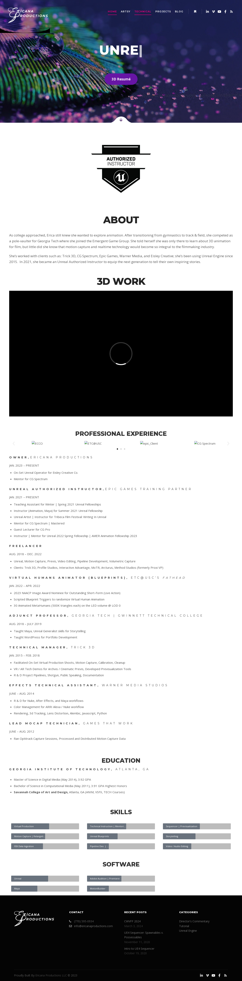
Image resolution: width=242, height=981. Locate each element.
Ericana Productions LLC (51, 975)
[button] (13, 443)
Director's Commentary (194, 921)
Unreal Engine (188, 931)
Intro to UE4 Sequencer (139, 948)
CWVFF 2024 (132, 921)
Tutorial (184, 926)
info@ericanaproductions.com (91, 926)
